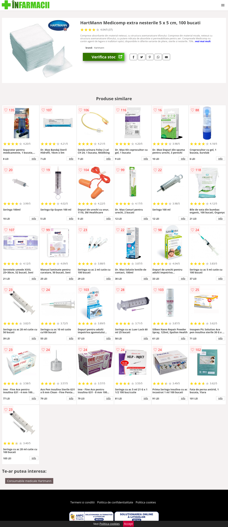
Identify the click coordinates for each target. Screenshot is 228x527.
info (34, 158)
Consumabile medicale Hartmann (29, 481)
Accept (128, 524)
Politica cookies (146, 502)
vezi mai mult (203, 41)
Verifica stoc (108, 57)
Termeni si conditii (82, 502)
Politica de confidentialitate (115, 502)
